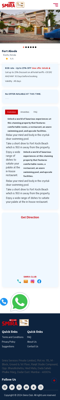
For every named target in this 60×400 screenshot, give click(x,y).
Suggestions (8, 346)
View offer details (41, 68)
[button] (23, 47)
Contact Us (32, 346)
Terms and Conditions (12, 337)
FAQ (29, 337)
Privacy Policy (8, 341)
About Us (31, 341)
